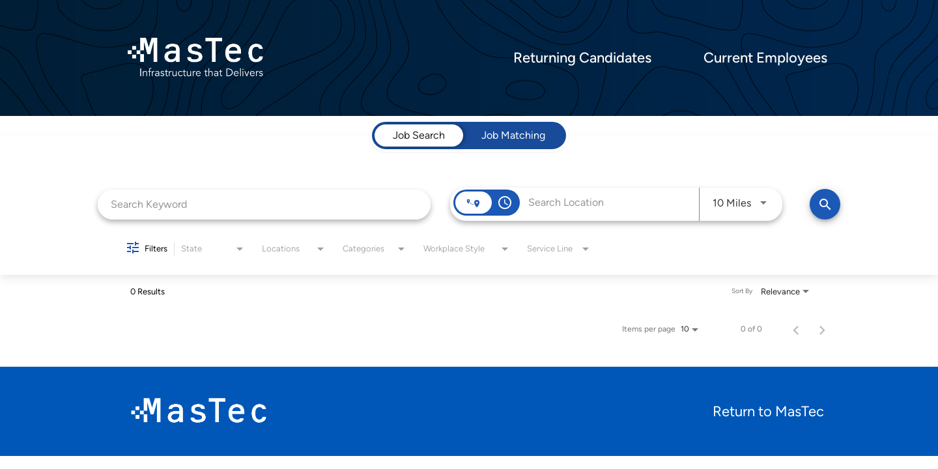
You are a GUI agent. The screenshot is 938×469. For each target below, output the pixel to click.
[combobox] (264, 204)
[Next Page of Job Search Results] (822, 329)
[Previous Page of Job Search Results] (796, 329)
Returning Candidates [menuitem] (582, 58)
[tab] (419, 135)
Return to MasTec (768, 411)
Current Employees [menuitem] (765, 58)
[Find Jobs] (825, 204)
